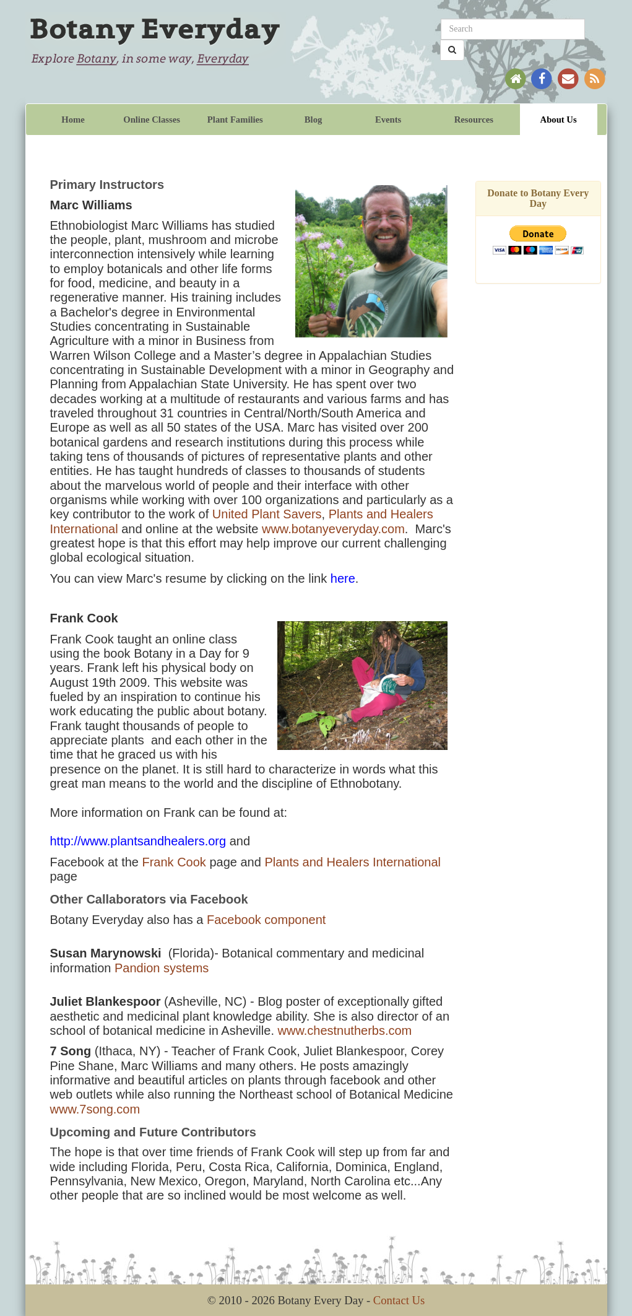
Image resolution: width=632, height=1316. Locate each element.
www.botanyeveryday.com (333, 529)
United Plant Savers (267, 514)
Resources (473, 119)
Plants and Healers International (352, 862)
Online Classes (151, 119)
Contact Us (399, 1300)
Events (388, 119)
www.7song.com (95, 1109)
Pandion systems (162, 968)
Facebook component (266, 919)
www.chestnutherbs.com (345, 1030)
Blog (313, 119)
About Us (558, 119)
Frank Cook (174, 862)
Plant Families (235, 119)
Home (72, 119)
